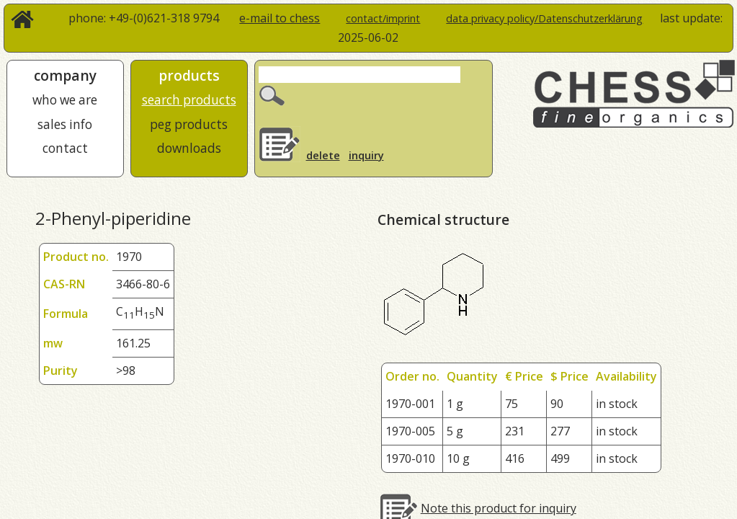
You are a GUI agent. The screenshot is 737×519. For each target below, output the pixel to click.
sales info (64, 124)
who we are (64, 100)
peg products (189, 124)
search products (189, 100)
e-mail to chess (279, 18)
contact (65, 148)
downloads (189, 148)
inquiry (366, 155)
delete (323, 155)
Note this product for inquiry (498, 508)
